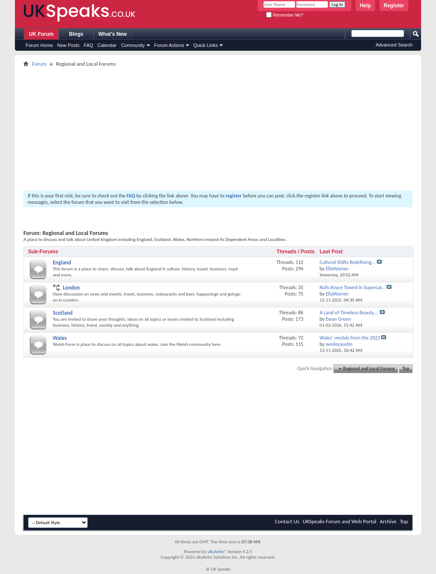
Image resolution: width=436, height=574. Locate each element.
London (71, 287)
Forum (39, 64)
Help (365, 6)
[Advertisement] (218, 128)
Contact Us (287, 521)
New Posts (68, 45)
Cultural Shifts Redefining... (348, 262)
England (62, 262)
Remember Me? (284, 15)
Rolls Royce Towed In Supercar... (353, 287)
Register (394, 6)
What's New (112, 34)
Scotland (63, 313)
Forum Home (39, 45)
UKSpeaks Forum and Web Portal (339, 521)
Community (133, 45)
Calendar (107, 45)
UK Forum (41, 34)
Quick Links (205, 45)
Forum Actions (169, 45)
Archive (388, 521)
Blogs (76, 34)
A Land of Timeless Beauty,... (349, 313)
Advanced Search (394, 44)
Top (405, 368)
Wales (60, 338)
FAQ (88, 45)
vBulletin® (217, 551)
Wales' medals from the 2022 (350, 338)
